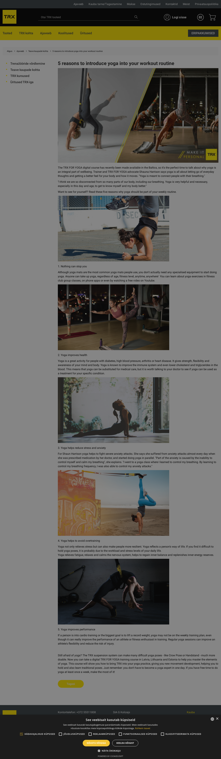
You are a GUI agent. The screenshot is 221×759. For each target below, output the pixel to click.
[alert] (110, 379)
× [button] (217, 719)
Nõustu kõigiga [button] (96, 743)
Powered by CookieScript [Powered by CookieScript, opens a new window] (110, 756)
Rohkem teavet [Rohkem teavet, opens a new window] (142, 728)
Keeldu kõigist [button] (125, 743)
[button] (110, 750)
